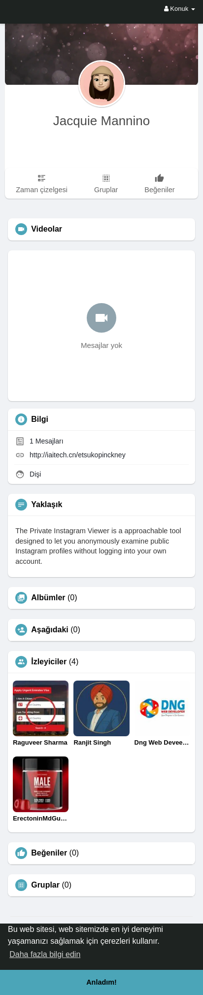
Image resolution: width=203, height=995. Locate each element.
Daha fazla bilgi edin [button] (44, 954)
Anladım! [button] (101, 982)
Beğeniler (49, 853)
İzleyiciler (49, 662)
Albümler (48, 598)
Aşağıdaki (49, 630)
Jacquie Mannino (101, 120)
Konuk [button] (179, 8)
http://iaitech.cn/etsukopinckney (78, 455)
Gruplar (45, 885)
